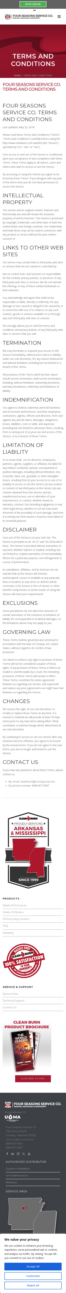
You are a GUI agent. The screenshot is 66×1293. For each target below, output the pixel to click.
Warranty (8, 932)
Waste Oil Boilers (13, 912)
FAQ (5, 925)
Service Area (10, 993)
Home (17, 75)
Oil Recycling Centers (16, 919)
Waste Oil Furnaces (14, 905)
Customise (33, 1276)
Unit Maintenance (17, 1175)
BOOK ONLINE (33, 4)
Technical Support (13, 1000)
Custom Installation (18, 1168)
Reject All (33, 1285)
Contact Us (9, 1007)
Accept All (33, 1266)
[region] (33, 1263)
